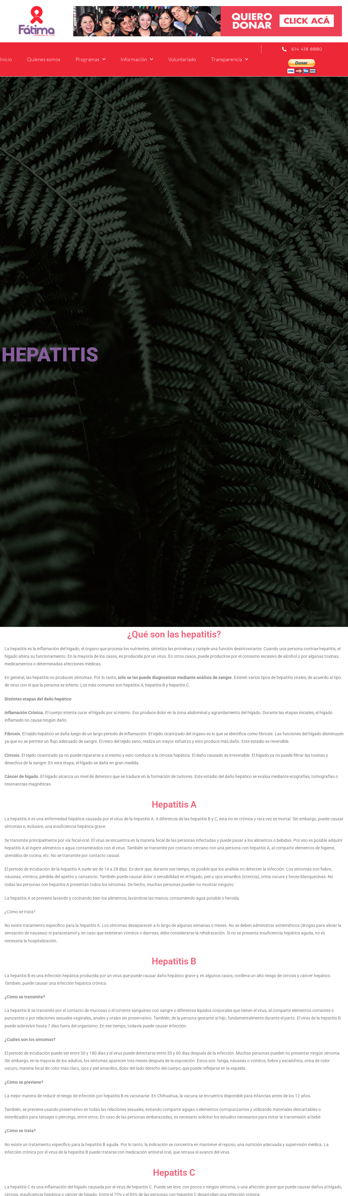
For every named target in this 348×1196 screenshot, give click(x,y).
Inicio (6, 59)
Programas (90, 59)
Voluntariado (182, 59)
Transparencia (229, 59)
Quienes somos (43, 59)
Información (137, 59)
